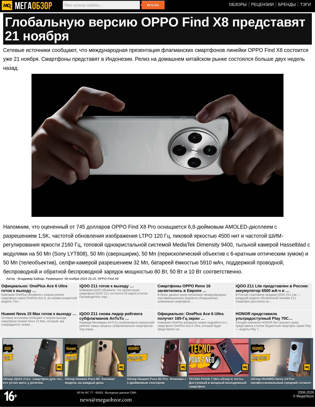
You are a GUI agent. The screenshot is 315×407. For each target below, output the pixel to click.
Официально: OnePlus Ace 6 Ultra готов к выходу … (34, 288)
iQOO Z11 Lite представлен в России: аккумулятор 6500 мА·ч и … (272, 288)
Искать (153, 5)
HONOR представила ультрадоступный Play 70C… (264, 316)
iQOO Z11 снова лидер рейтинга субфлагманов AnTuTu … (110, 316)
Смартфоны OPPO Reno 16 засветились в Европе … (184, 288)
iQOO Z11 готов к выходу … (106, 286)
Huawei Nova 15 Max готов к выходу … (38, 314)
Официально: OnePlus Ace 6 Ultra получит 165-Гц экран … (191, 316)
